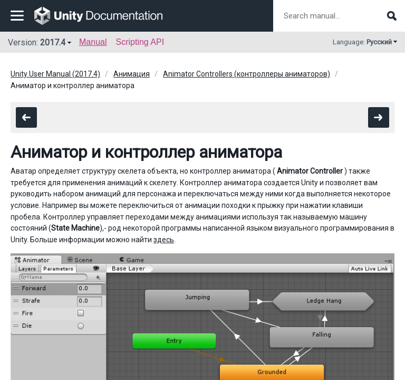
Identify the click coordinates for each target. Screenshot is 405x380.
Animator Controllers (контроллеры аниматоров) (246, 74)
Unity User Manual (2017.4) (55, 74)
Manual (93, 41)
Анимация (131, 74)
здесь (163, 239)
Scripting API (139, 41)
